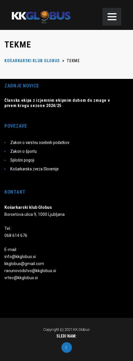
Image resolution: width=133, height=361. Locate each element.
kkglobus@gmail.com (24, 263)
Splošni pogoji (22, 160)
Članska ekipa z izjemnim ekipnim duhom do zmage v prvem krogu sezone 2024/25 (57, 103)
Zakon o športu (23, 151)
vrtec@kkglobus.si (21, 277)
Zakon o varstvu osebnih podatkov (39, 142)
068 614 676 (15, 235)
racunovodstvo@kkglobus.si (30, 270)
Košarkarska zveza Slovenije (34, 169)
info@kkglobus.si (20, 256)
